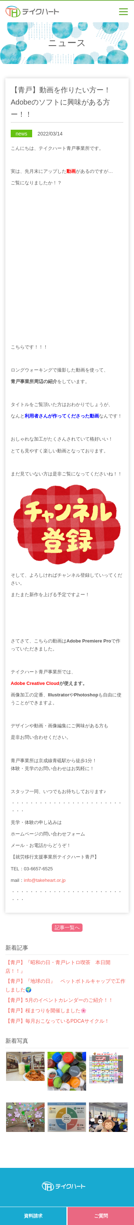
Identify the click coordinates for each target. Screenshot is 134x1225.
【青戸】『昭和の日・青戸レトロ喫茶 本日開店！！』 (57, 966)
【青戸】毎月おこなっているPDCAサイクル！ (57, 1021)
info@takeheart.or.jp (45, 880)
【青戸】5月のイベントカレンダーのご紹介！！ (59, 1000)
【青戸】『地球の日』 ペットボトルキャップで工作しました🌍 (65, 985)
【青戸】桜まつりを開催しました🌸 (45, 1010)
